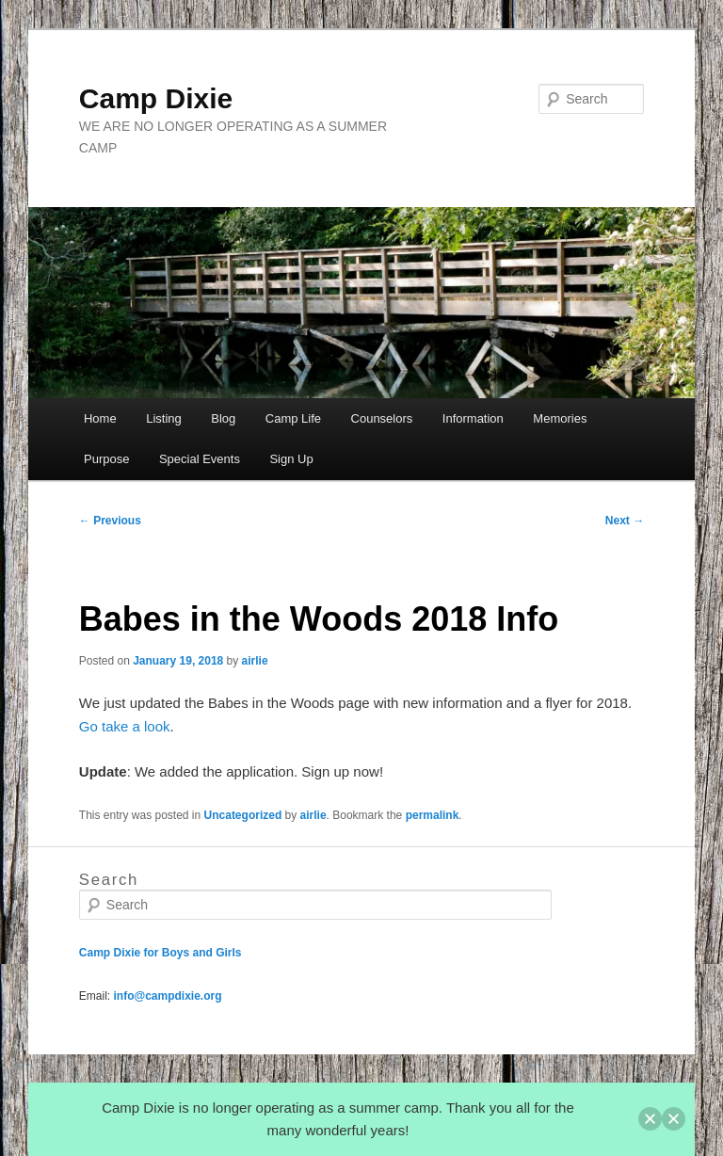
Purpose (106, 459)
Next (624, 520)
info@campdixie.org (167, 996)
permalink (432, 815)
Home (100, 418)
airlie (255, 660)
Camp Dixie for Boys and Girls (160, 952)
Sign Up (291, 459)
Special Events (199, 459)
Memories (559, 418)
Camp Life (293, 418)
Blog (223, 418)
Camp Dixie (156, 98)
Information (473, 418)
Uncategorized (243, 815)
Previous (110, 520)
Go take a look (124, 726)
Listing (164, 418)
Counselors (382, 418)
